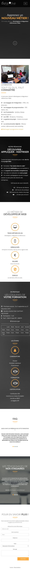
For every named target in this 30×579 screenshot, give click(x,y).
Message (15, 549)
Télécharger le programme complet (12, 129)
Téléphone (15, 538)
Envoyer (23, 558)
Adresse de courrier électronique (15, 526)
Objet (15, 543)
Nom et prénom (15, 532)
